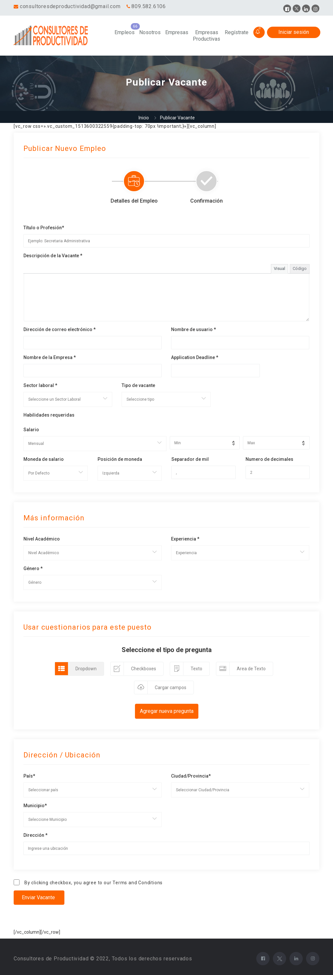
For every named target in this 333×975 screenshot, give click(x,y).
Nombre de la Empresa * (49, 357)
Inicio (144, 117)
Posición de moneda (120, 459)
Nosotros (150, 32)
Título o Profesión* (43, 227)
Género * (33, 568)
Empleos (124, 32)
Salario (31, 429)
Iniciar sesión (293, 32)
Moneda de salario (43, 459)
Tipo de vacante (138, 385)
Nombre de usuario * (193, 329)
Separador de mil (190, 459)
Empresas (176, 32)
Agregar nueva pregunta (166, 711)
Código (300, 268)
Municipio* (35, 805)
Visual (279, 268)
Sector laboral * (40, 385)
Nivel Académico (41, 539)
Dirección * (35, 835)
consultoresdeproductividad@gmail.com (70, 6)
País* (29, 776)
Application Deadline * (194, 357)
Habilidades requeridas (48, 415)
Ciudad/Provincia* (191, 776)
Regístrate (236, 32)
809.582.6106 (148, 6)
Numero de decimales (269, 459)
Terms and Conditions (138, 882)
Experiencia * (185, 539)
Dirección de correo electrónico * (59, 329)
